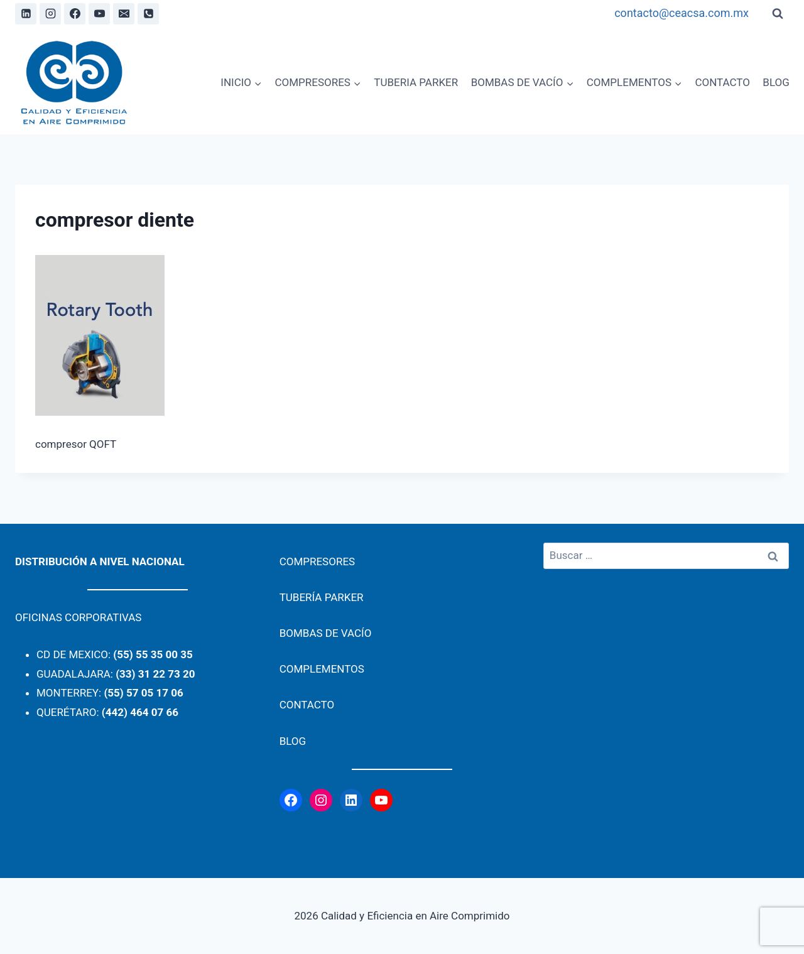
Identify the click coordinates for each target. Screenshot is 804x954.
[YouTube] (99, 13)
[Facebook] (74, 13)
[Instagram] (50, 13)
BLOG (776, 82)
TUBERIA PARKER (416, 82)
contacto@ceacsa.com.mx (681, 12)
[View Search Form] (777, 14)
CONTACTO (722, 82)
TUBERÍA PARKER (322, 597)
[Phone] (148, 13)
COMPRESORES (318, 561)
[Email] (123, 13)
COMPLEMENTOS (322, 669)
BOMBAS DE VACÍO (326, 633)
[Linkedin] (25, 13)
